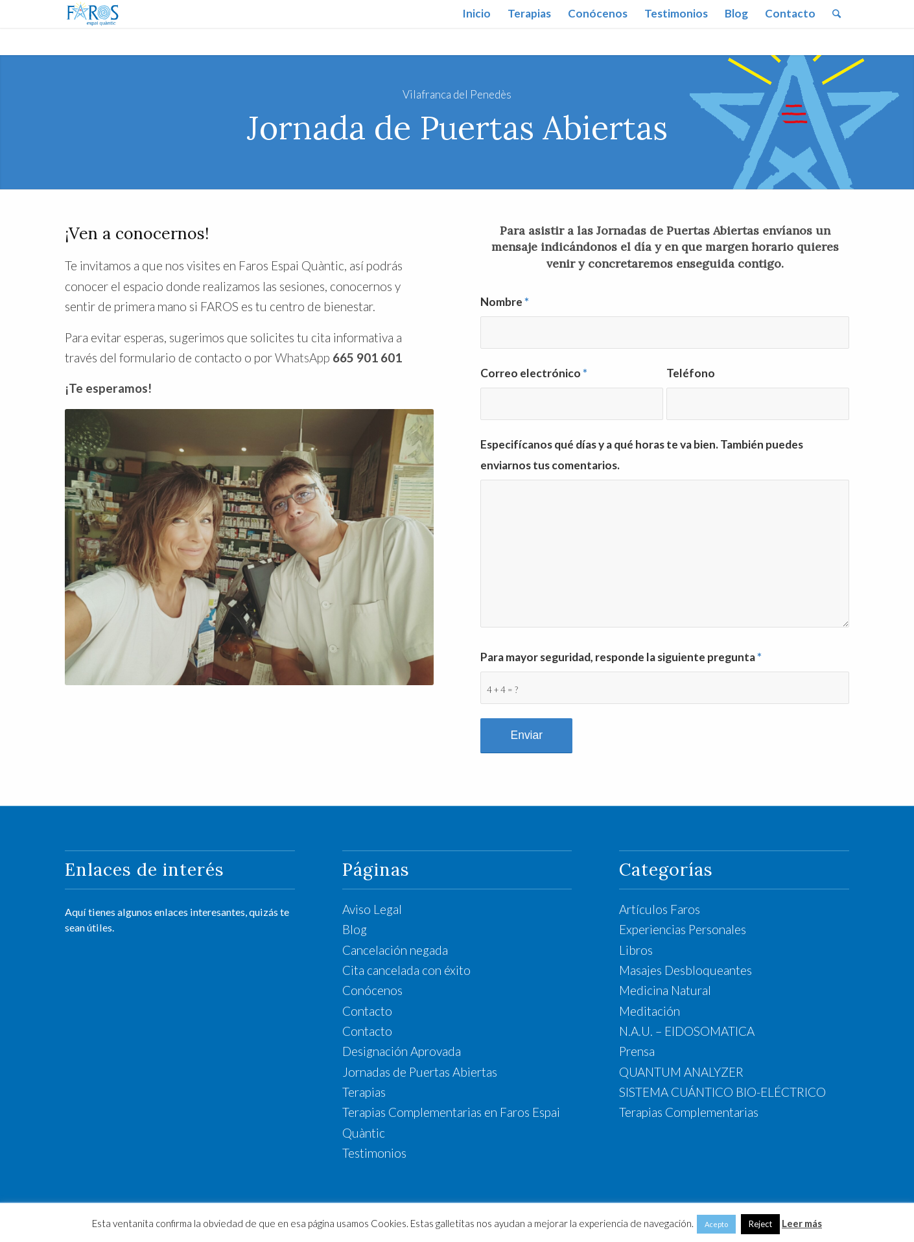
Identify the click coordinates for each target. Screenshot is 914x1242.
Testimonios (374, 1152)
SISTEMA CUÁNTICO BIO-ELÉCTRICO (722, 1091)
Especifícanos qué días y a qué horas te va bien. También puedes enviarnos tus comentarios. (641, 454)
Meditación (649, 1010)
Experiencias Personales (682, 929)
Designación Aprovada (401, 1051)
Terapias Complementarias (688, 1112)
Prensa (637, 1051)
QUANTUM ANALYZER (681, 1071)
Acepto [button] (716, 1224)
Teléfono (690, 373)
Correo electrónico (533, 373)
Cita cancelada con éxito (406, 970)
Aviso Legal (372, 909)
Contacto (367, 1010)
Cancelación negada (395, 950)
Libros (636, 950)
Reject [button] (760, 1224)
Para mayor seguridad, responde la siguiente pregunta (621, 657)
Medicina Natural (665, 990)
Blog (354, 929)
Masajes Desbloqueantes (685, 970)
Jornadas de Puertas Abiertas (419, 1071)
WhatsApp (338, 357)
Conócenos (372, 990)
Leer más (802, 1223)
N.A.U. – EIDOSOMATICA (687, 1031)
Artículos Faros (659, 909)
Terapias (364, 1091)
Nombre (504, 302)
